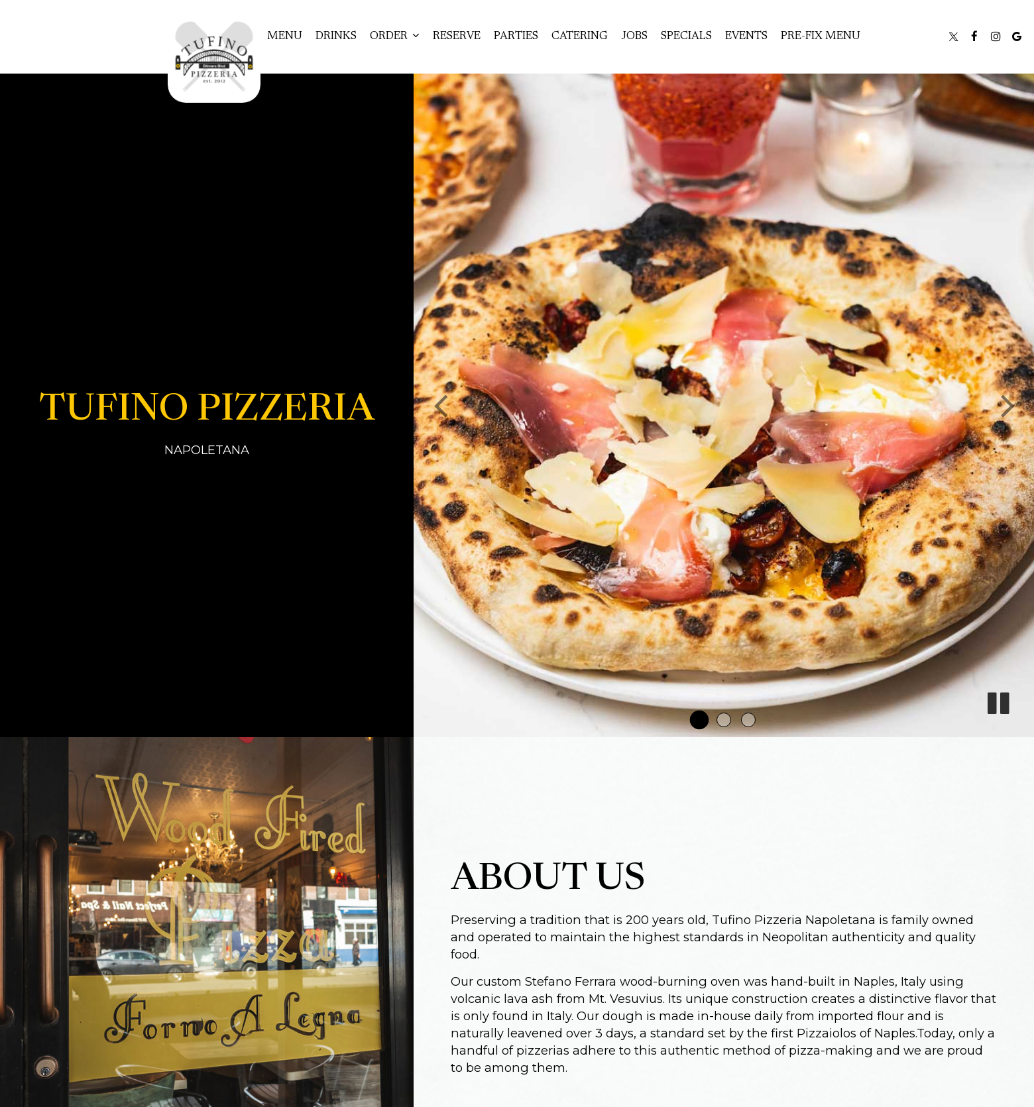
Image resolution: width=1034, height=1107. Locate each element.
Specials (686, 36)
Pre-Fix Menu (820, 36)
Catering (579, 36)
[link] (214, 56)
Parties (516, 36)
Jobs (634, 36)
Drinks (336, 36)
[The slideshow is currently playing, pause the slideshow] (997, 701)
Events (746, 36)
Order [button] (395, 36)
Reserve (457, 36)
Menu (284, 36)
